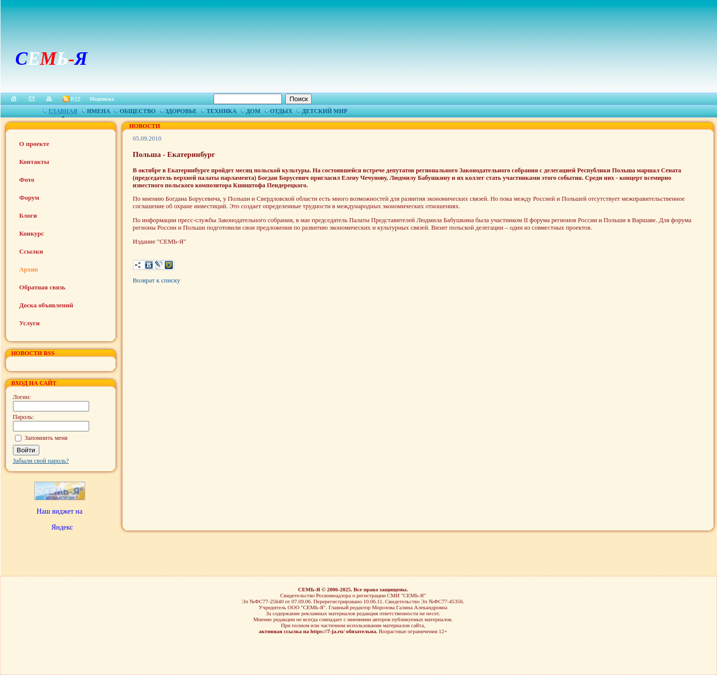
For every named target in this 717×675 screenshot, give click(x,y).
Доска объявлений (46, 305)
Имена (99, 111)
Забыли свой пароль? (41, 460)
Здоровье (181, 111)
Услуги (29, 323)
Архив (28, 269)
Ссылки (31, 251)
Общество (137, 111)
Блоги (28, 215)
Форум (29, 197)
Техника (221, 111)
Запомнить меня (46, 437)
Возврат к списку (156, 280)
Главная (62, 111)
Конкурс (31, 233)
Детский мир (324, 111)
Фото (26, 179)
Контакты (34, 161)
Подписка (102, 99)
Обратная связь (42, 287)
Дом (253, 111)
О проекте (34, 143)
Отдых (281, 111)
